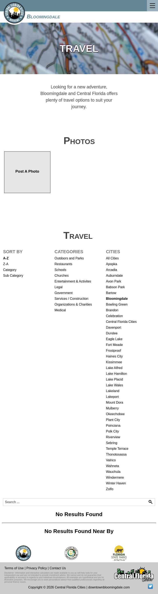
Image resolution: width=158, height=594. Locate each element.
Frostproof (113, 350)
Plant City (113, 420)
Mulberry (112, 408)
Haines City (114, 356)
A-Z (6, 258)
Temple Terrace (117, 448)
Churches (62, 275)
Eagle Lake (114, 339)
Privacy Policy (36, 568)
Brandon (112, 310)
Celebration (114, 316)
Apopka (111, 264)
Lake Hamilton (116, 373)
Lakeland (112, 391)
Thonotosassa (116, 454)
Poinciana (113, 425)
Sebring (111, 443)
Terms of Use (14, 568)
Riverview (113, 437)
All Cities (112, 258)
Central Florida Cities (121, 321)
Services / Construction (71, 298)
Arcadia (111, 270)
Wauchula (113, 471)
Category (9, 270)
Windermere (115, 477)
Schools (60, 270)
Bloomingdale (43, 16)
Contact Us (58, 568)
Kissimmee (114, 362)
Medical (60, 310)
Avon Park (113, 281)
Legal (59, 287)
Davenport (113, 327)
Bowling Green (117, 304)
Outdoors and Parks (69, 258)
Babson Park (115, 287)
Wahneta (112, 466)
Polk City (112, 431)
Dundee (111, 333)
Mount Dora (114, 402)
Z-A (5, 264)
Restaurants (63, 264)
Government (64, 293)
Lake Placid (114, 379)
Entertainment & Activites (73, 281)
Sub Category (13, 275)
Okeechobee (115, 414)
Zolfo (109, 489)
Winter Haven (116, 483)
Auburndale (114, 275)
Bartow (111, 293)
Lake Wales (114, 385)
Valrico (111, 460)
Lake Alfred (114, 368)
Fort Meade (114, 345)
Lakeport (112, 396)
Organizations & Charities (73, 304)
